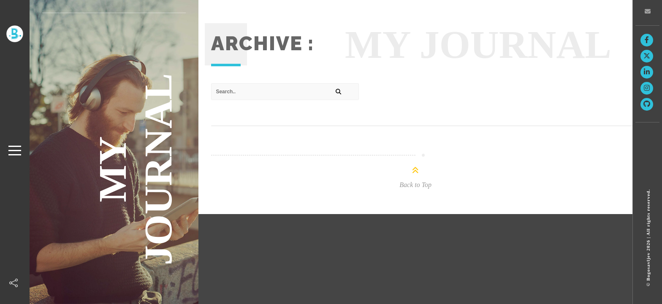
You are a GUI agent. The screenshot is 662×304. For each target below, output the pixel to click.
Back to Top (415, 184)
